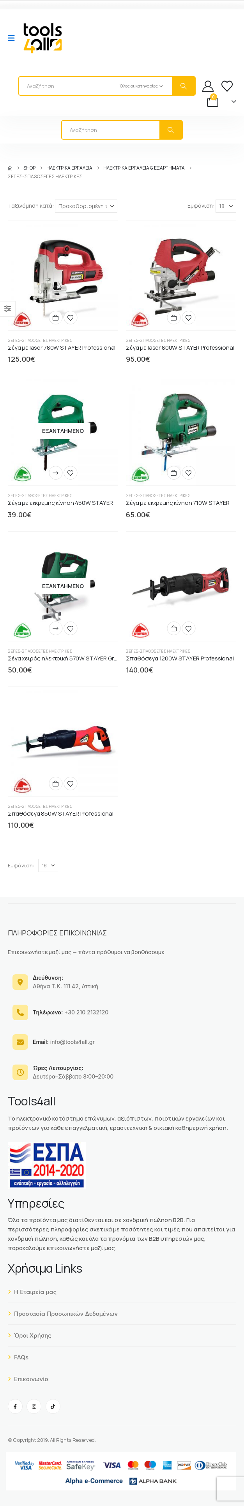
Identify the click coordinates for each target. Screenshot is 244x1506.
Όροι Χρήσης (29, 1335)
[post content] (63, 275)
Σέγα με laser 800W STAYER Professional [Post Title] (180, 347)
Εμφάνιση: (200, 205)
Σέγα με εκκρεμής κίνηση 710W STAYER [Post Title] (178, 503)
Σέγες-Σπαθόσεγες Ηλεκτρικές (40, 340)
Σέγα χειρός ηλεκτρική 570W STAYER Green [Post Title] (66, 658)
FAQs (18, 1357)
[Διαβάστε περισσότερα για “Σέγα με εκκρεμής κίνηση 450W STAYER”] (55, 473)
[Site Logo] (42, 38)
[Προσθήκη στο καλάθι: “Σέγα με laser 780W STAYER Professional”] (55, 317)
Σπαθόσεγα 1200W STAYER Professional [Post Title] (180, 658)
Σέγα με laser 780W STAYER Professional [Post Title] (61, 347)
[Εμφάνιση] (226, 206)
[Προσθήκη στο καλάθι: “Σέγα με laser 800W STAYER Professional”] (173, 317)
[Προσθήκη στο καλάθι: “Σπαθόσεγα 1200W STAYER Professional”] (173, 628)
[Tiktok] (53, 1406)
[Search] (183, 86)
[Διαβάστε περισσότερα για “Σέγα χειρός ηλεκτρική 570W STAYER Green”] (55, 628)
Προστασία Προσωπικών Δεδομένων (63, 1313)
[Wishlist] (227, 86)
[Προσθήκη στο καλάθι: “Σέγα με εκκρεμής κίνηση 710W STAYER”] (173, 473)
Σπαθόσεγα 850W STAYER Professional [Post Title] (60, 813)
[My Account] (208, 86)
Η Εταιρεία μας (32, 1292)
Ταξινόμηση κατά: (31, 205)
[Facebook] (15, 1406)
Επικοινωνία (28, 1379)
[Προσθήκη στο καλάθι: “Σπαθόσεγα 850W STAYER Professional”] (55, 783)
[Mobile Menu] (14, 38)
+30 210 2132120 (70, 1012)
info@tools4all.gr (64, 1041)
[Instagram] (34, 1406)
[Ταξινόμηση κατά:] (86, 206)
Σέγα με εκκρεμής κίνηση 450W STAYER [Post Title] (60, 503)
